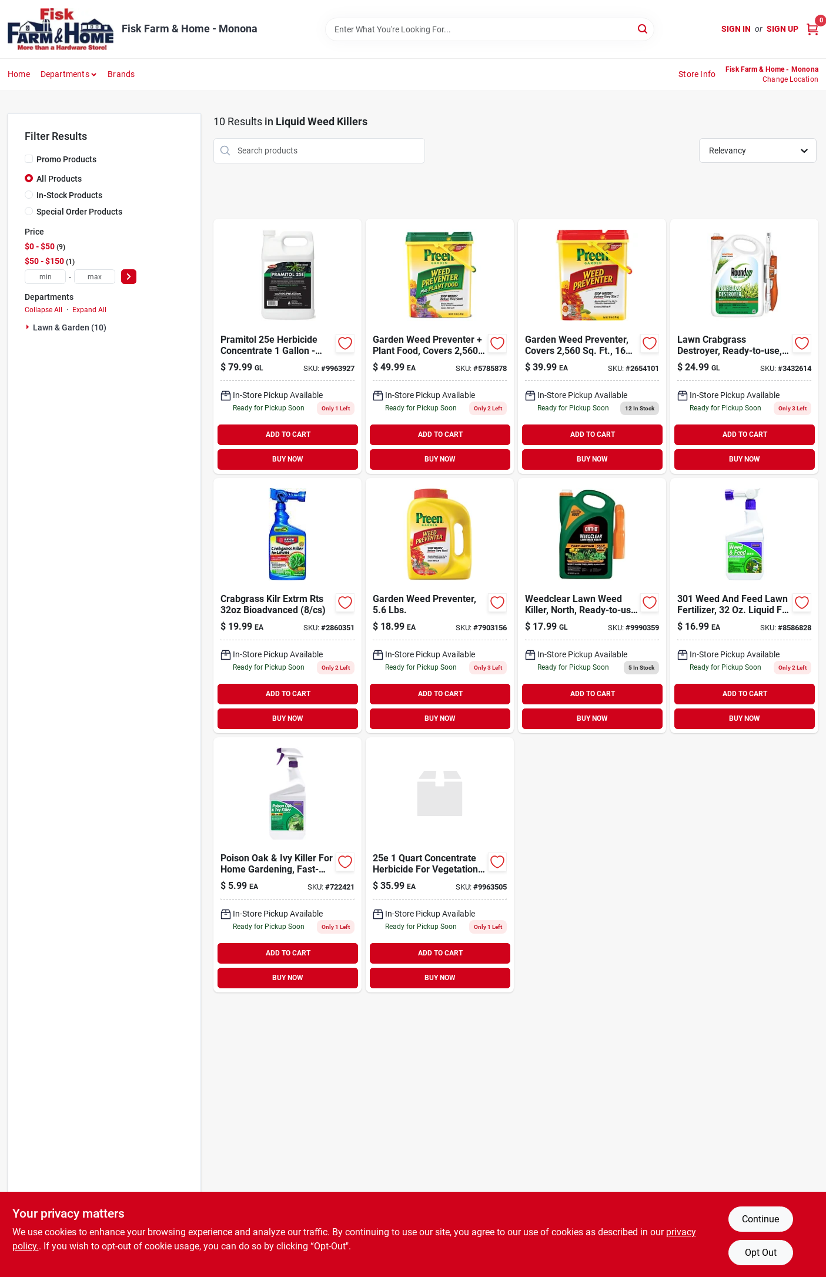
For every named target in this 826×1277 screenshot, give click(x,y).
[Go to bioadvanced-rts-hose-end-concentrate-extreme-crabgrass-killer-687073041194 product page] (287, 605)
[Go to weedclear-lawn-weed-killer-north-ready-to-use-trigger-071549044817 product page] (592, 605)
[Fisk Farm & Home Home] (60, 29)
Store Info (696, 74)
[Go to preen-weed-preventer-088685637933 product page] (440, 605)
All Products (59, 179)
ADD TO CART (288, 434)
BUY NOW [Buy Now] (287, 459)
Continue (760, 1219)
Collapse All (43, 310)
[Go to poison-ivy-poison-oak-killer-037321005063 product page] (287, 864)
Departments (65, 74)
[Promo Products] (29, 159)
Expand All (89, 310)
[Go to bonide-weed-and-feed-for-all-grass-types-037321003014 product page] (744, 605)
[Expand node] (28, 327)
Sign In (736, 29)
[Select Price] (128, 276)
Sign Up (782, 29)
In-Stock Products (69, 195)
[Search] (643, 28)
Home (19, 74)
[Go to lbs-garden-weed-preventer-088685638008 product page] (592, 346)
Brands (121, 74)
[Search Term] (489, 29)
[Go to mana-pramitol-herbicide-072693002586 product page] (287, 346)
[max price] (94, 276)
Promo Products (66, 159)
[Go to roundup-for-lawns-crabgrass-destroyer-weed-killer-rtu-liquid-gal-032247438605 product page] (744, 346)
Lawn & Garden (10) (69, 327)
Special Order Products (79, 212)
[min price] (45, 276)
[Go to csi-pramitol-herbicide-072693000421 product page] (440, 864)
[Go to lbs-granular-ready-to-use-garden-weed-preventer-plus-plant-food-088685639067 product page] (440, 346)
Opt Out (761, 1252)
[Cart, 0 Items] (812, 29)
